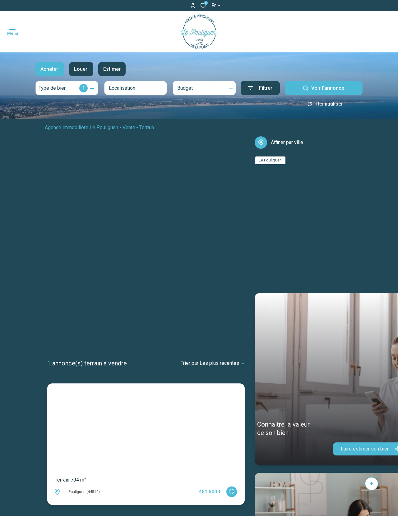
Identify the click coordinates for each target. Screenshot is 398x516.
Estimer (112, 69)
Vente (129, 130)
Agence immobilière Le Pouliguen (81, 130)
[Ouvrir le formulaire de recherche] (260, 88)
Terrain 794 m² (70, 480)
